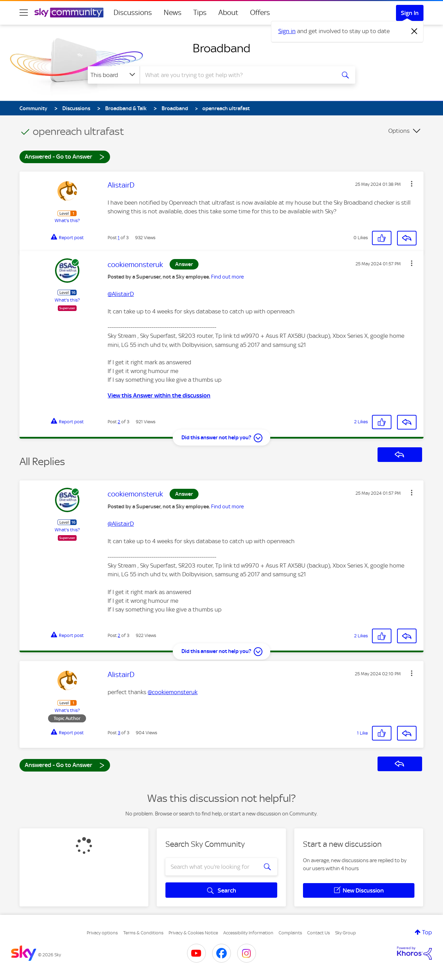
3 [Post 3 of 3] (119, 732)
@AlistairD (121, 293)
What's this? (67, 220)
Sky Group (345, 932)
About (228, 12)
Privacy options (102, 932)
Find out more (227, 277)
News (172, 12)
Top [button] (427, 932)
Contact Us (318, 932)
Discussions (133, 12)
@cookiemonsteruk (172, 692)
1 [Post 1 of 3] (118, 237)
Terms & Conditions (143, 932)
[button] (412, 184)
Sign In (410, 12)
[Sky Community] (68, 12)
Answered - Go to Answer (65, 156)
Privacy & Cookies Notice (193, 932)
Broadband (221, 48)
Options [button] (399, 130)
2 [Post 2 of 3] (119, 421)
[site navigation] (24, 13)
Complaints (290, 932)
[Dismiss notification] (414, 31)
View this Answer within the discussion (159, 395)
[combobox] (237, 75)
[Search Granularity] (114, 75)
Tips (200, 12)
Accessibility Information (248, 932)
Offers (260, 12)
